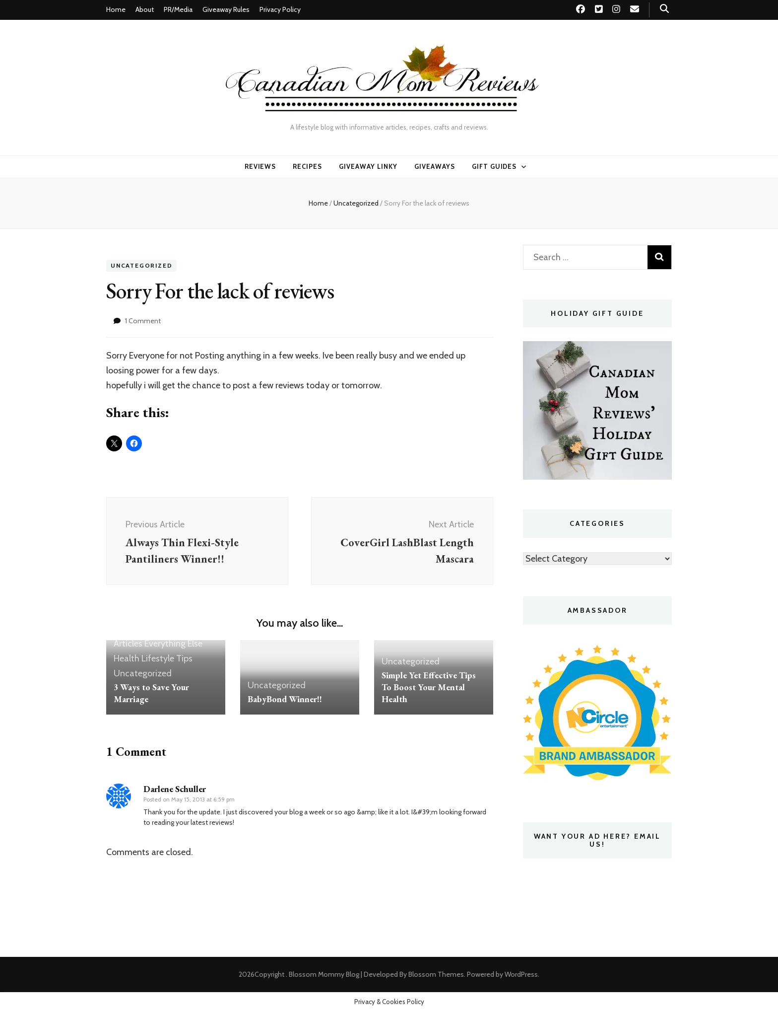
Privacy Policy (280, 9)
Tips (184, 660)
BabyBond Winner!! (285, 700)
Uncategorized (141, 266)
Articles (128, 645)
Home (116, 9)
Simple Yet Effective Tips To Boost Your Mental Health (429, 688)
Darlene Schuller (174, 790)
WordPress (521, 974)
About (144, 9)
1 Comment (143, 320)
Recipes (307, 166)
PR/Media (178, 9)
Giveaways (434, 166)
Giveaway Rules (226, 9)
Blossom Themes (436, 974)
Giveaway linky (368, 166)
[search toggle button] (664, 8)
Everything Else (173, 645)
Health (126, 660)
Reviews (260, 166)
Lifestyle (157, 660)
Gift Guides (494, 166)
